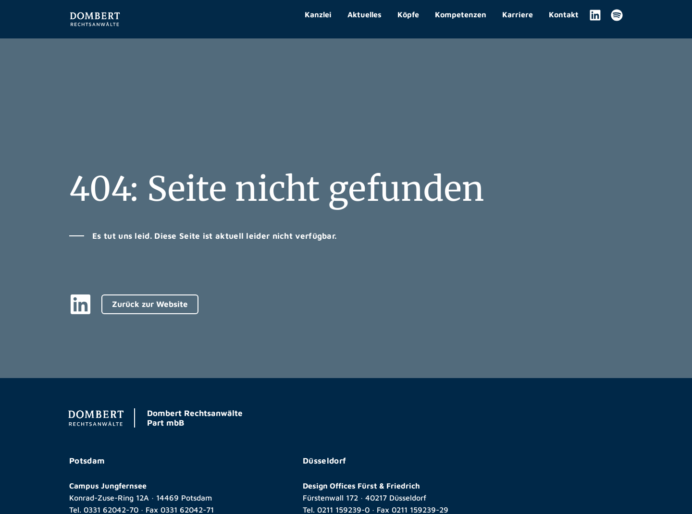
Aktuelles (364, 14)
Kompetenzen (460, 14)
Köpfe (408, 14)
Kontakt (564, 14)
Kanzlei (318, 14)
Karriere (517, 14)
